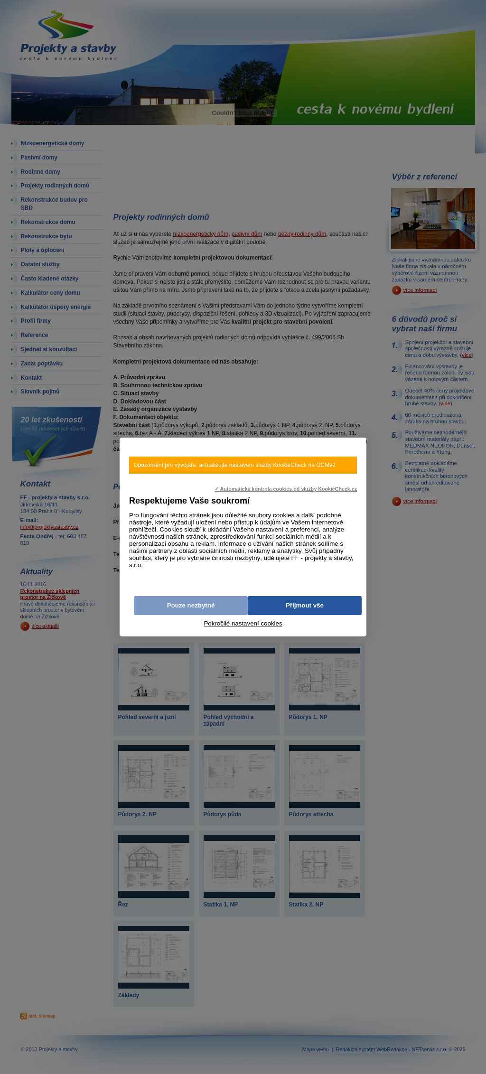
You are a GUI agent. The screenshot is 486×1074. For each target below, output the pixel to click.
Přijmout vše (305, 605)
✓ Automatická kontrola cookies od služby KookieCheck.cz (286, 489)
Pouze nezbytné (191, 605)
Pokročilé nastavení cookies (243, 623)
